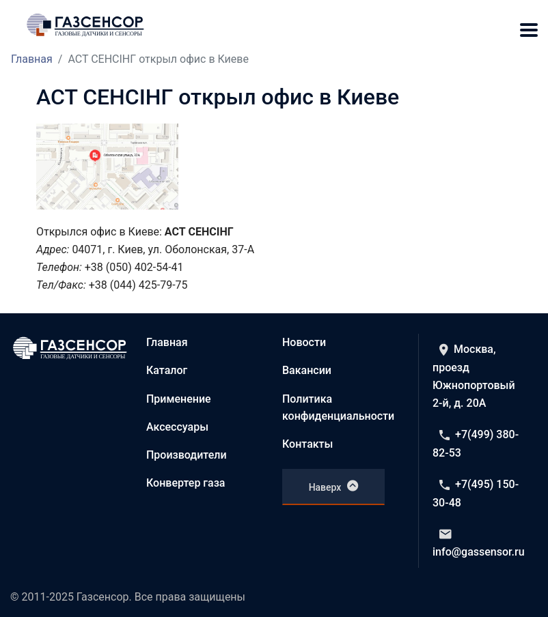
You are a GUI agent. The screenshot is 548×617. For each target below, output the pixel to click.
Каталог (166, 370)
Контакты (307, 443)
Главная (32, 59)
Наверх (334, 486)
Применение (178, 398)
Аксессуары (177, 426)
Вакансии (306, 370)
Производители (186, 454)
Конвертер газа (185, 482)
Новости (304, 342)
